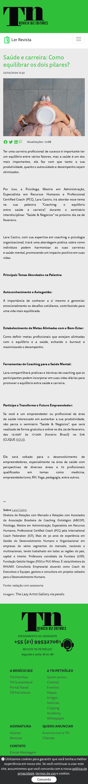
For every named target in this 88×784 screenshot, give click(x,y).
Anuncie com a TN (55, 733)
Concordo (44, 779)
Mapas (52, 692)
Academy (54, 713)
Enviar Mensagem (23, 752)
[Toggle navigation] (79, 39)
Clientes (53, 682)
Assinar (15, 733)
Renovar (16, 738)
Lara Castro (19, 510)
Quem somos (56, 677)
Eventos (53, 687)
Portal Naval (19, 687)
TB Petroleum (20, 692)
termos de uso (46, 773)
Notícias (53, 703)
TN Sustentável (21, 682)
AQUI (20, 439)
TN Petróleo (19, 677)
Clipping (53, 708)
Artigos (52, 697)
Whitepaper (55, 718)
